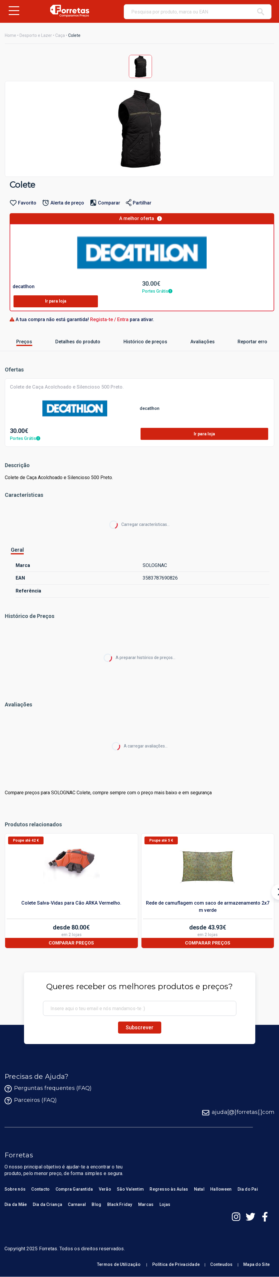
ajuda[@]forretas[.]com (238, 1112)
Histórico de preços (134, 342)
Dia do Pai (248, 1189)
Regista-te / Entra (110, 319)
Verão (105, 1189)
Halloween (221, 1189)
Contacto (40, 1189)
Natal (199, 1189)
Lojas (165, 1204)
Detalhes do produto (66, 342)
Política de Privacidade (176, 1264)
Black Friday (119, 1204)
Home (10, 35)
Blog (96, 1204)
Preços (20, 342)
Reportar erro (245, 342)
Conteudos (221, 1264)
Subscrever (139, 1027)
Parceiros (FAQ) (31, 1100)
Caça (60, 35)
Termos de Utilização (119, 1264)
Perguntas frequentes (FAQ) (48, 1088)
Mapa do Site (256, 1264)
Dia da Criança (47, 1204)
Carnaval (77, 1204)
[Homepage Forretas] (69, 11)
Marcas (145, 1204)
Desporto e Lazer (36, 35)
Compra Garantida (74, 1189)
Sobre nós (15, 1189)
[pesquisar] (260, 11)
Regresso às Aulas (169, 1189)
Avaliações (196, 342)
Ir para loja (55, 301)
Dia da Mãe (16, 1204)
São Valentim (130, 1189)
